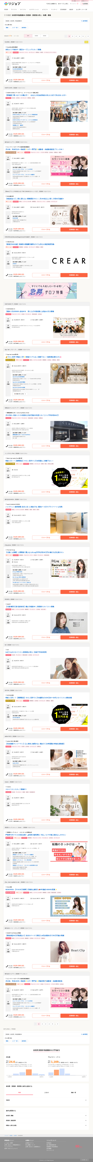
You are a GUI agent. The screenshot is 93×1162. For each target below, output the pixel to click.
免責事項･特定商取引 (52, 1146)
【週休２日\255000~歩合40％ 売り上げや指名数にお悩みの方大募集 (30, 311)
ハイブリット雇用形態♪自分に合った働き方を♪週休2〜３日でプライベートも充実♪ (34, 507)
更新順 (44, 35)
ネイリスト (23, 9)
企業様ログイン (84, 0)
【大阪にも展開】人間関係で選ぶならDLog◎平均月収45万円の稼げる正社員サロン (35, 552)
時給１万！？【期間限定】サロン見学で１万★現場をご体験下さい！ (30, 461)
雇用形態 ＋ (24, 27)
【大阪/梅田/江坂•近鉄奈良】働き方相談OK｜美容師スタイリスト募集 (30, 606)
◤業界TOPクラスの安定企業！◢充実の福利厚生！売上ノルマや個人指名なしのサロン (36, 835)
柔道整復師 (63, 9)
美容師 (6, 9)
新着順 (36, 35)
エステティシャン (34, 9)
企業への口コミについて (11, 1148)
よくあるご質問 (8, 1143)
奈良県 (15, 1135)
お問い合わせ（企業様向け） (33, 1146)
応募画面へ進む (74, 80)
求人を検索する (52, 3)
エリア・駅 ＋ (15, 27)
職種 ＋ (7, 27)
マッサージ (54, 9)
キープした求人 (63, 3)
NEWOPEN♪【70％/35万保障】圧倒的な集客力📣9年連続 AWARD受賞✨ (31, 889)
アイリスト (14, 9)
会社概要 (49, 1148)
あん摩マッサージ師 (81, 9)
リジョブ (6, 1135)
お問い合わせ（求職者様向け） (12, 1145)
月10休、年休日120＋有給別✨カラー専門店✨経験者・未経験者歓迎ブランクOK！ (35, 149)
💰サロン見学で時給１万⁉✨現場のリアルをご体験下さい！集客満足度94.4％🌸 (34, 357)
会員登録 (84, 4)
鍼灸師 (71, 9)
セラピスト (45, 9)
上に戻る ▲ (84, 1159)
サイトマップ (50, 1150)
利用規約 (49, 1143)
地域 (19, 1092)
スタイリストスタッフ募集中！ (16, 789)
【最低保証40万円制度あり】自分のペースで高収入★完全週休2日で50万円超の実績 (35, 935)
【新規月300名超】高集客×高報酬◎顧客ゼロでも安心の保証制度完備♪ (30, 244)
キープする (46, 80)
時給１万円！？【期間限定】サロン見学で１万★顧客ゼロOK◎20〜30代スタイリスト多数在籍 (39, 698)
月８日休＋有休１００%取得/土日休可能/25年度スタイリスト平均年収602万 (32, 415)
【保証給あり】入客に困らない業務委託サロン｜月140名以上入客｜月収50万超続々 (35, 199)
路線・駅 (73, 1092)
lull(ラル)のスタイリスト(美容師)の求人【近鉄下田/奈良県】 (26, 652)
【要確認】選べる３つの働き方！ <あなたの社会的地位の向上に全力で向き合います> (36, 95)
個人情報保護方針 (51, 1145)
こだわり (46, 1092)
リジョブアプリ (8, 1146)
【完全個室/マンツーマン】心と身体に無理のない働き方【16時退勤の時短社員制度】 (35, 744)
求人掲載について (75, 0)
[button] (46, 58)
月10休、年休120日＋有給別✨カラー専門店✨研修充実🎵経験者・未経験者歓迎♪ (34, 981)
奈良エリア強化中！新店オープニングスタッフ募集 (23, 49)
